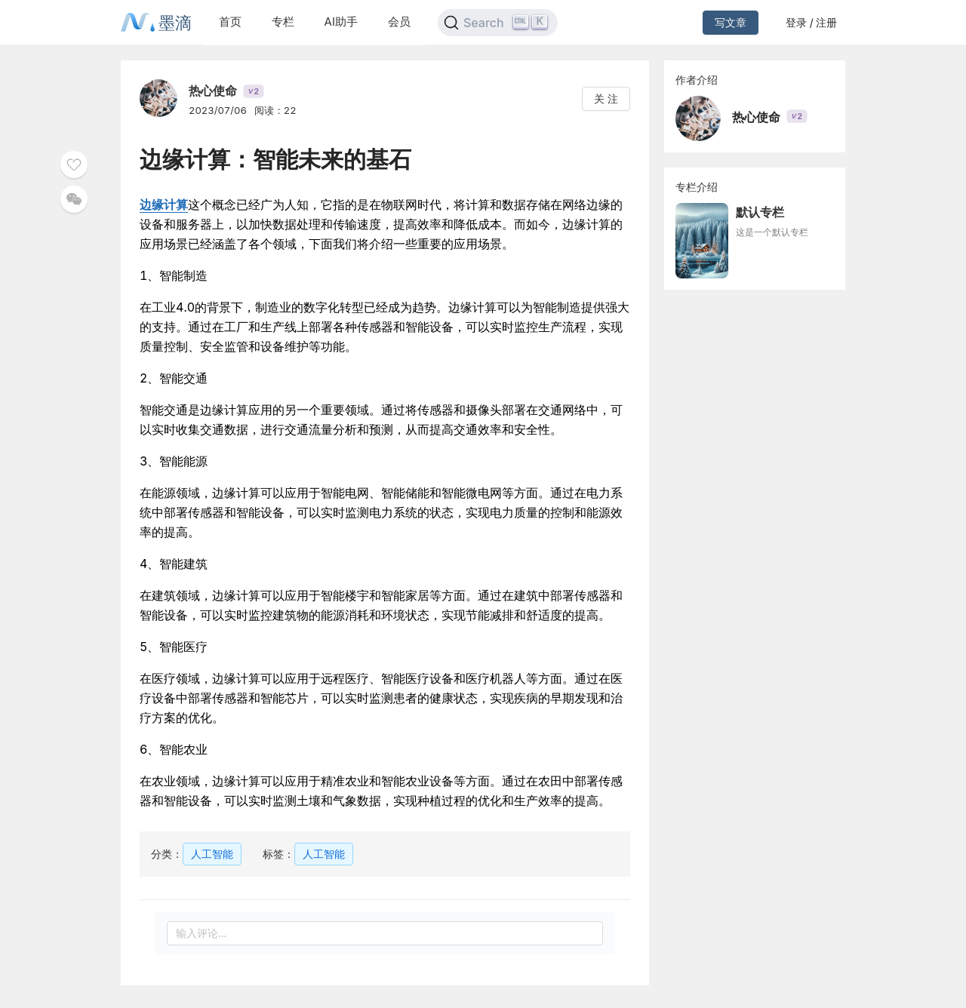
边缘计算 (164, 204)
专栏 (283, 21)
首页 (230, 21)
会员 (399, 21)
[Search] (498, 22)
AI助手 (341, 21)
